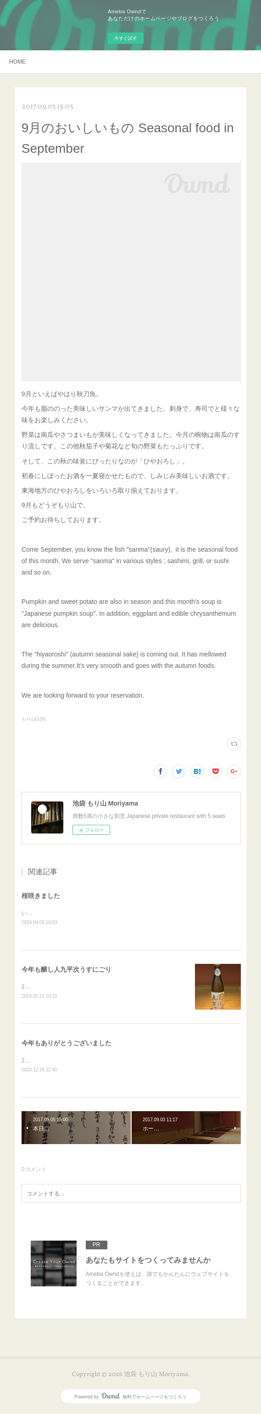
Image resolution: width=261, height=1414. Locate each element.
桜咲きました (41, 895)
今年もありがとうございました (66, 1044)
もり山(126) (34, 718)
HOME (17, 62)
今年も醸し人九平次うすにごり (66, 969)
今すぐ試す (125, 38)
